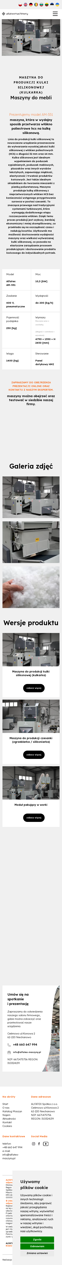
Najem (6, 1115)
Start (5, 1104)
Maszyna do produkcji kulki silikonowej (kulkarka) (31, 673)
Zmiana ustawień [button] (37, 1253)
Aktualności (9, 1118)
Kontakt (7, 1122)
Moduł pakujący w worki (31, 804)
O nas (5, 1107)
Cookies (7, 1126)
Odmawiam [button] (37, 1246)
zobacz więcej (33, 688)
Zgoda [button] (37, 1239)
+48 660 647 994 (12, 1147)
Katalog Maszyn (12, 1111)
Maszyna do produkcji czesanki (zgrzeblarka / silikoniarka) (31, 739)
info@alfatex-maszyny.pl (27, 1052)
